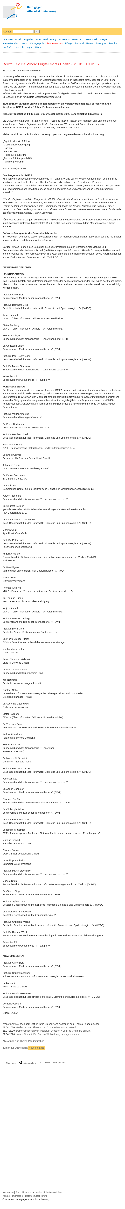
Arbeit (18, 39)
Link (23, 168)
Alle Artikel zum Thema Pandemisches (23, 1041)
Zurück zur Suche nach (24, 1048)
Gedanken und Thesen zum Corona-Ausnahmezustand (46, 1027)
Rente (89, 43)
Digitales (29, 39)
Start (17, 1192)
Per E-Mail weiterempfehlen (52, 1062)
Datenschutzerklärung (36, 1196)
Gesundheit (91, 39)
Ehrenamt (64, 39)
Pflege (68, 43)
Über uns (26, 1192)
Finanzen (77, 39)
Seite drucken (27, 1063)
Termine (113, 43)
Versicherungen (24, 47)
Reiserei (79, 43)
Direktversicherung (46, 39)
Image (103, 39)
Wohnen (39, 47)
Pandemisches (54, 43)
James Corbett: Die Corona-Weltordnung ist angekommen (47, 1034)
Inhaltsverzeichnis (53, 1192)
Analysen (8, 39)
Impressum (17, 1196)
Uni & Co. (8, 47)
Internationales (11, 43)
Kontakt (6, 1196)
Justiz (24, 43)
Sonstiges (100, 43)
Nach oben (10, 1063)
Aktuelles (37, 1192)
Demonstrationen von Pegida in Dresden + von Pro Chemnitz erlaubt (53, 1030)
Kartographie (37, 43)
